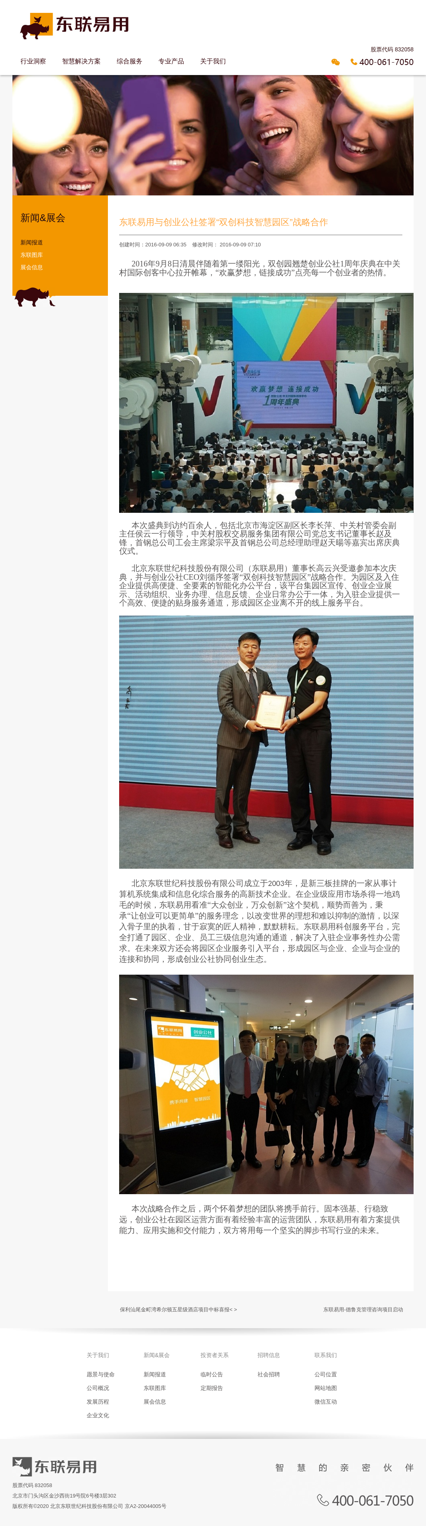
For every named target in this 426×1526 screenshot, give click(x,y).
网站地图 (325, 1388)
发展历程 (98, 1401)
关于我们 (213, 61)
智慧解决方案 (81, 61)
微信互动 (325, 1401)
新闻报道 (31, 242)
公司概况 (98, 1388)
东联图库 (31, 255)
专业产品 (171, 61)
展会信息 (31, 267)
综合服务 (129, 61)
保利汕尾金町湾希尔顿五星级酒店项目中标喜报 (174, 1310)
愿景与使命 (101, 1374)
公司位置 (325, 1374)
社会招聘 (269, 1374)
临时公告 (212, 1374)
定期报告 (212, 1388)
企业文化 (98, 1415)
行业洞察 (33, 61)
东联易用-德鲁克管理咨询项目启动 (363, 1310)
